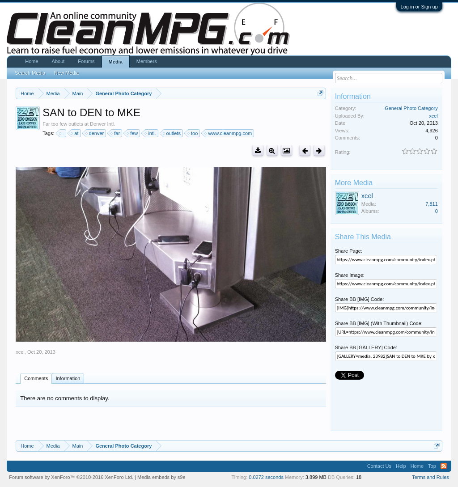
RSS (444, 466)
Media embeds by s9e (161, 477)
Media (116, 61)
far (115, 133)
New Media (66, 73)
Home (31, 61)
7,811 (431, 204)
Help (401, 466)
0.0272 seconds (266, 477)
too (193, 133)
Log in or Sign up (419, 6)
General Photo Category (411, 108)
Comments (36, 378)
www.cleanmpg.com (228, 133)
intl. (150, 133)
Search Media (30, 73)
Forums (86, 61)
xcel (20, 352)
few (132, 133)
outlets (172, 133)
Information (67, 378)
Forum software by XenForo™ (71, 477)
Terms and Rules (430, 477)
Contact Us (379, 466)
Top (432, 466)
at (75, 133)
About (58, 61)
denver (95, 133)
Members (146, 61)
